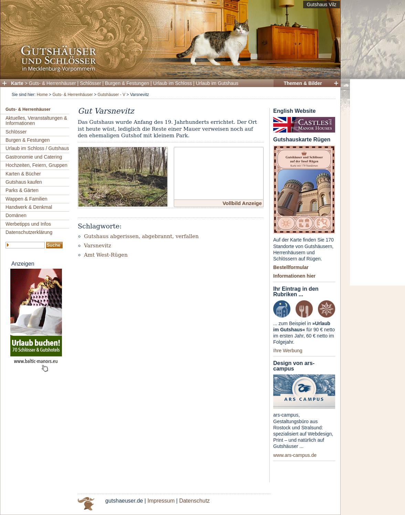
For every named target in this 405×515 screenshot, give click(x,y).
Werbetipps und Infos (28, 224)
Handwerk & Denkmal (29, 207)
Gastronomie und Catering (34, 157)
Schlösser (90, 83)
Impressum (160, 501)
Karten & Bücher (23, 173)
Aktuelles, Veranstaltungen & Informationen (36, 120)
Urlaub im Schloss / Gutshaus (37, 148)
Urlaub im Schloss (172, 83)
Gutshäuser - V (111, 94)
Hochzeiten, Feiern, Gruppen (36, 165)
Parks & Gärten (22, 190)
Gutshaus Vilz (321, 4)
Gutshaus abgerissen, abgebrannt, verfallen (141, 236)
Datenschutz (194, 501)
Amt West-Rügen (106, 255)
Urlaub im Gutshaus (217, 83)
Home (42, 94)
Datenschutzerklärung (29, 232)
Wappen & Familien (26, 199)
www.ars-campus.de (295, 455)
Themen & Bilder (303, 83)
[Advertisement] (377, 182)
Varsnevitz (97, 246)
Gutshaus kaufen (24, 182)
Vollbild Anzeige (242, 203)
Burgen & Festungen (127, 83)
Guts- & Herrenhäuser (52, 83)
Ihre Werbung (287, 350)
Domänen (16, 215)
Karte (17, 83)
